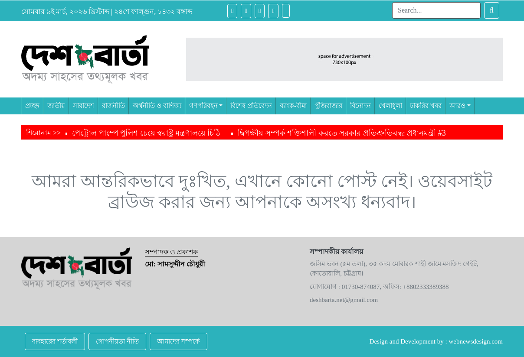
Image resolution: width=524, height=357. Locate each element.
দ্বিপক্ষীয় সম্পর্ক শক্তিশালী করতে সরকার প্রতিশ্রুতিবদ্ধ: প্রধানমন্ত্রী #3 (342, 133)
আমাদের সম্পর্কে (178, 341)
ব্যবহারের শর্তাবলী (55, 341)
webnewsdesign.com (476, 341)
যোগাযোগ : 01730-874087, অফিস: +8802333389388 (379, 286)
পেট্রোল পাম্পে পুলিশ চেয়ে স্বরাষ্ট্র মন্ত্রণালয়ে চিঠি (146, 133)
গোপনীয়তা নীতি (117, 341)
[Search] (436, 10)
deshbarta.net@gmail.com (344, 299)
